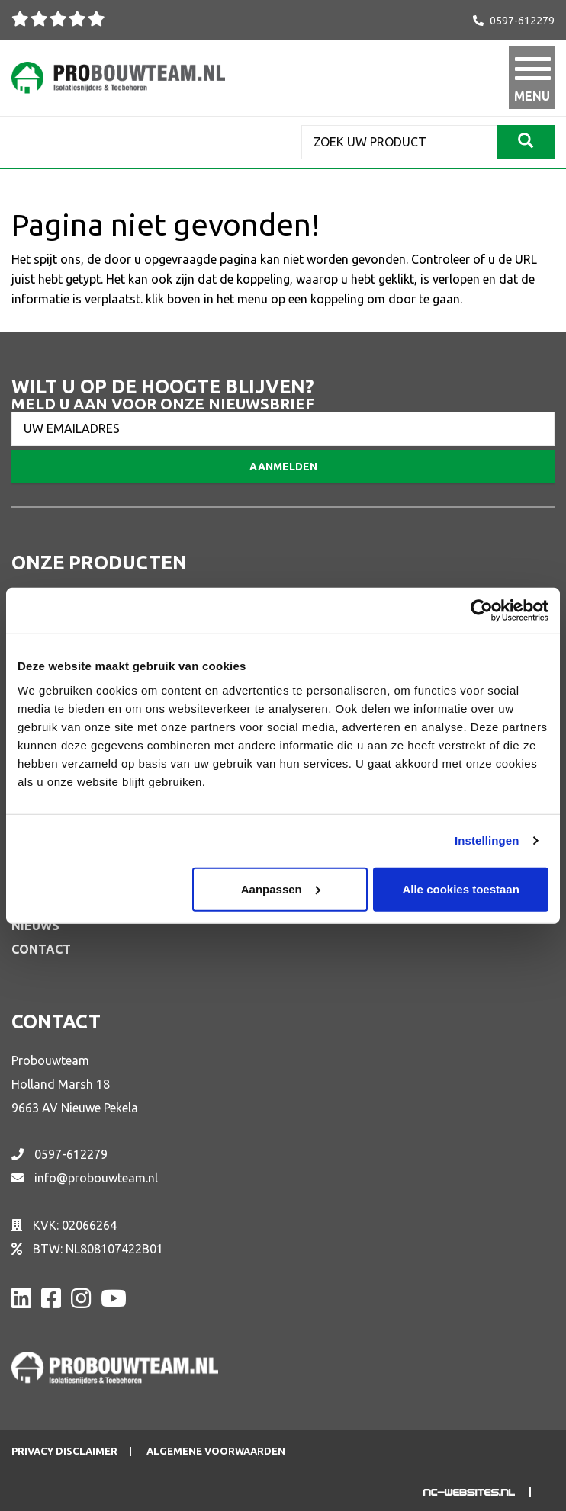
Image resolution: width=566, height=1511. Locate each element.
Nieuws (35, 925)
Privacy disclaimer (64, 1451)
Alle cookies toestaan (460, 888)
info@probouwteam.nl (96, 1178)
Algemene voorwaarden (215, 1451)
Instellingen (487, 840)
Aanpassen (280, 888)
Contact (41, 949)
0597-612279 (522, 20)
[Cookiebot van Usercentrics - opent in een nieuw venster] (481, 610)
